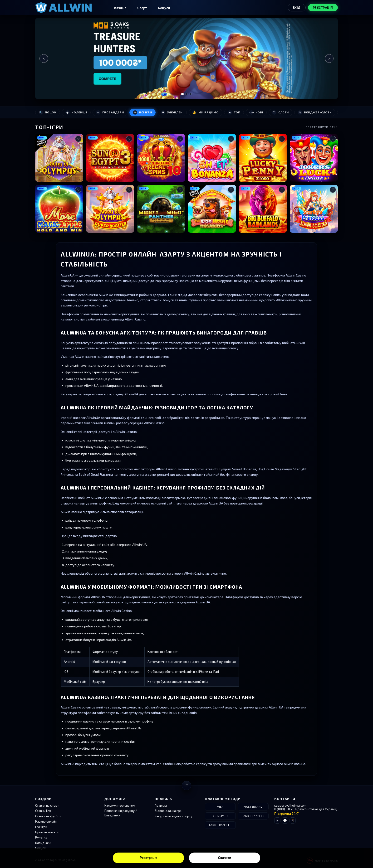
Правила (161, 805)
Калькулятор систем (119, 805)
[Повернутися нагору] (186, 785)
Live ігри (41, 827)
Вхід (297, 8)
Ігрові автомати (47, 832)
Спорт (142, 8)
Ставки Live (43, 811)
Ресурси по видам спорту (173, 816)
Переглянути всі (321, 127)
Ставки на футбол (48, 816)
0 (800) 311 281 (285, 809)
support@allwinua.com (290, 805)
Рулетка (41, 837)
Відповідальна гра (168, 811)
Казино (120, 8)
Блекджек (43, 843)
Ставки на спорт (47, 805)
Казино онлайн (46, 821)
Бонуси (164, 8)
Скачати (224, 858)
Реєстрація (148, 858)
